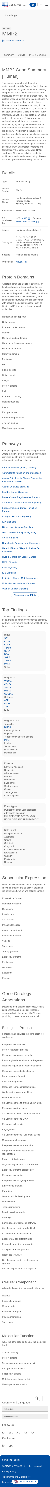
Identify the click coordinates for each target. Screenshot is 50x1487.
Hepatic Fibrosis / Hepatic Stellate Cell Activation (21, 550)
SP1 (6, 638)
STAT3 (7, 687)
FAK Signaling (9, 522)
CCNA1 (8, 641)
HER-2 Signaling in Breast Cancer (19, 557)
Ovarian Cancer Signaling (15, 589)
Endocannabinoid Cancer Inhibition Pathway (19, 509)
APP (6, 700)
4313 (26, 218)
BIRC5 (7, 727)
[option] (6, 28)
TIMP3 (7, 648)
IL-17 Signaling (9, 567)
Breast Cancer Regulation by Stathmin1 (22, 497)
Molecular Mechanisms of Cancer (18, 583)
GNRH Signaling (10, 538)
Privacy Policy (9, 1471)
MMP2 (7, 691)
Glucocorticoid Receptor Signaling (19, 532)
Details (21, 55)
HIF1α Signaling (10, 562)
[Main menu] (46, 4)
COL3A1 (8, 684)
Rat (25, 262)
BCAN (7, 654)
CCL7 (7, 651)
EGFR (7, 703)
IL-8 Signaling (9, 573)
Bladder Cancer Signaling (15, 492)
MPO (6, 740)
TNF (6, 707)
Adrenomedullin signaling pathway (19, 467)
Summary (9, 55)
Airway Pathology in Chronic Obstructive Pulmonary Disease (22, 480)
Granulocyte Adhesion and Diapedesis (21, 543)
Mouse (19, 262)
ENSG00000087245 (27, 222)
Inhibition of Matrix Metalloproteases (20, 578)
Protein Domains (37, 55)
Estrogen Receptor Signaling (16, 516)
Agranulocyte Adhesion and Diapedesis (21, 473)
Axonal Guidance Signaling (15, 487)
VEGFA (8, 681)
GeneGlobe (15, 4)
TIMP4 (7, 660)
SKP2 (7, 657)
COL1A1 (8, 694)
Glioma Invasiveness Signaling (17, 527)
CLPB (7, 645)
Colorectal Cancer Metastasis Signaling (21, 503)
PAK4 (7, 664)
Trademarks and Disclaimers (16, 1477)
